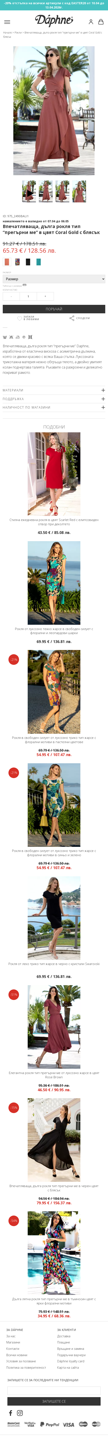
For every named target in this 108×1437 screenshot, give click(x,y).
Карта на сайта (68, 1368)
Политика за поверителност (26, 1368)
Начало (7, 32)
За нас (10, 1336)
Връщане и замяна (70, 1349)
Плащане (63, 1342)
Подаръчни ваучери (71, 1355)
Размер (7, 272)
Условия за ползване (21, 1361)
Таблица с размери (14, 285)
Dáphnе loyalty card (70, 1361)
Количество (10, 290)
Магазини (13, 1342)
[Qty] (28, 296)
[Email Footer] (54, 1391)
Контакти (12, 1349)
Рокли (18, 32)
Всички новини (16, 1355)
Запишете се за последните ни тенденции (42, 1380)
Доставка (63, 1336)
